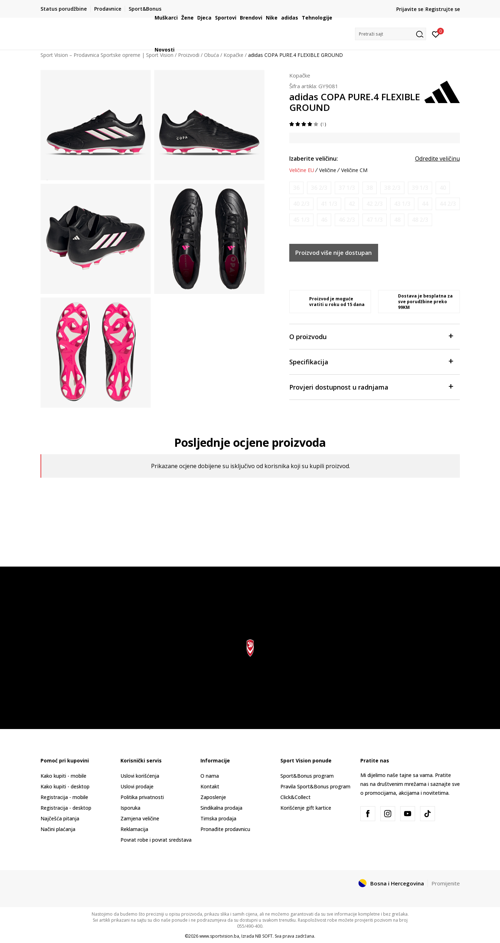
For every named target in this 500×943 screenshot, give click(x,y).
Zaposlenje (213, 797)
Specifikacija (371, 361)
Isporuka (130, 807)
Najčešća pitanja (60, 818)
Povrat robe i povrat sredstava (156, 839)
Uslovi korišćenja (139, 775)
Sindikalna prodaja (221, 807)
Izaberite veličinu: (313, 158)
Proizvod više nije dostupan (333, 253)
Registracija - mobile (64, 797)
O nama (209, 775)
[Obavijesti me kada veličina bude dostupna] (296, 188)
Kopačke (299, 75)
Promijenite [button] (445, 883)
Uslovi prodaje (137, 786)
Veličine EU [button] (301, 170)
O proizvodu (371, 336)
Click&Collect (295, 797)
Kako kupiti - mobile (63, 775)
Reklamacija (134, 829)
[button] (390, 34)
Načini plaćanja (58, 829)
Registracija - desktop (66, 807)
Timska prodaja (218, 818)
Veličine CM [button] (354, 170)
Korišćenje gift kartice (305, 807)
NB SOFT (264, 936)
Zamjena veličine (139, 818)
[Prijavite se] (435, 33)
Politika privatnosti (142, 797)
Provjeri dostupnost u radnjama (371, 386)
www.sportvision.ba (219, 936)
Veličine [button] (327, 170)
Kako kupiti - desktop (65, 786)
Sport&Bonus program (307, 775)
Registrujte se (442, 9)
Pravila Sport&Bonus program (315, 786)
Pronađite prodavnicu (225, 829)
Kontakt (209, 786)
